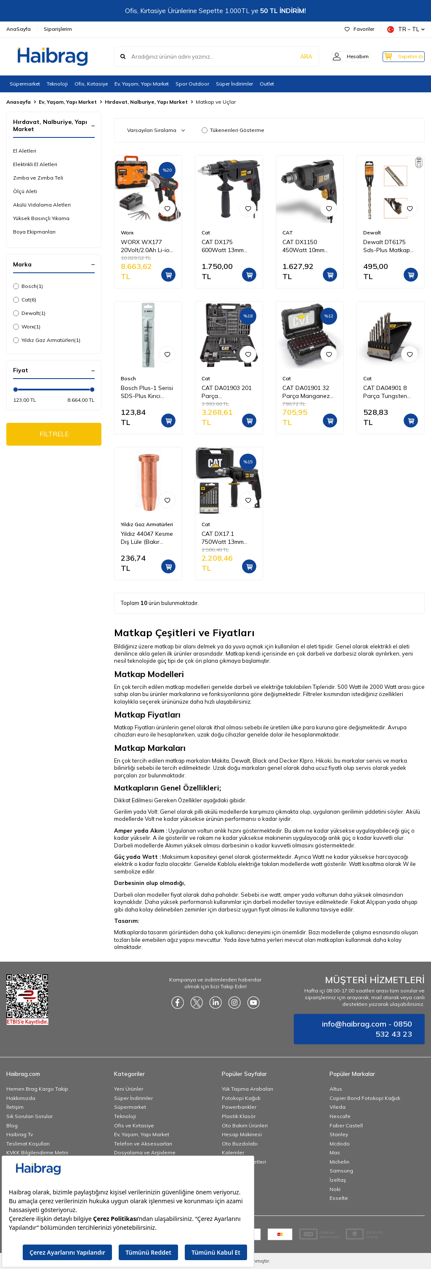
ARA (293, 56)
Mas (335, 1152)
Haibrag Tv (19, 1134)
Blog (12, 1125)
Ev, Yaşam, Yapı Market (141, 84)
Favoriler (359, 29)
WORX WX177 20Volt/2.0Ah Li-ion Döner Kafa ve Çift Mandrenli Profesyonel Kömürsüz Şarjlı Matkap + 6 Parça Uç (147, 246)
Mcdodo (340, 1143)
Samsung (341, 1170)
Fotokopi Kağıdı (241, 1098)
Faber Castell (346, 1125)
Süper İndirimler (234, 84)
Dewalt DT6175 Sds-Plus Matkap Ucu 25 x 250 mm (386, 246)
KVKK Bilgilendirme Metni (37, 1152)
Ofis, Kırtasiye (91, 84)
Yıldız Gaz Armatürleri (46, 340)
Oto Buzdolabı (240, 1143)
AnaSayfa (18, 29)
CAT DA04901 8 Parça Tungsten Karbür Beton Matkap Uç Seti (385, 392)
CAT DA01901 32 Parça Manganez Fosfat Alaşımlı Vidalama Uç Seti (306, 392)
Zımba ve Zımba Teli (38, 178)
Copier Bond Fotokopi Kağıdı (365, 1098)
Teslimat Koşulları (28, 1143)
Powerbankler (239, 1107)
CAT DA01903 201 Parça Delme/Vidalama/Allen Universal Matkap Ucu (229, 392)
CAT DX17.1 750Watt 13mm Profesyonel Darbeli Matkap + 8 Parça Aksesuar (228, 538)
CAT (287, 232)
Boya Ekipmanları (34, 232)
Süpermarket (25, 84)
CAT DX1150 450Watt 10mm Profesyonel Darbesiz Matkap (305, 246)
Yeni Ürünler (128, 1089)
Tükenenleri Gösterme (233, 130)
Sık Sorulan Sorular (29, 1116)
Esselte (339, 1198)
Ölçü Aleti (25, 191)
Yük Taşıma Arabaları (247, 1089)
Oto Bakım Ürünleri (245, 1125)
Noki (335, 1189)
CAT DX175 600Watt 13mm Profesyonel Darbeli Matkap (228, 246)
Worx (26, 326)
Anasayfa (18, 102)
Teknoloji (57, 84)
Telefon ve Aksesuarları (143, 1143)
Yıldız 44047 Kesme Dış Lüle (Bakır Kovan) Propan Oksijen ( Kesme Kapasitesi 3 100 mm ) (147, 538)
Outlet (267, 84)
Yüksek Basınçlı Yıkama (41, 218)
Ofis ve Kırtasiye (134, 1125)
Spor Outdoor (192, 84)
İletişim (15, 1107)
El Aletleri (24, 151)
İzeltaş (338, 1180)
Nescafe (340, 1116)
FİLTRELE (54, 434)
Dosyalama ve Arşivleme (145, 1152)
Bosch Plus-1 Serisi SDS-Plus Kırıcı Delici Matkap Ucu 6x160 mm (147, 392)
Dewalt (29, 313)
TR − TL (406, 29)
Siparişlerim (58, 29)
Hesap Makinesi (242, 1134)
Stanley (339, 1134)
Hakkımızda (20, 1098)
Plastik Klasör (238, 1116)
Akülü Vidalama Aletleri (42, 205)
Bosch (28, 286)
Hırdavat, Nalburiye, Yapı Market (146, 102)
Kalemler (233, 1152)
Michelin (339, 1162)
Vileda (338, 1107)
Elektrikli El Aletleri (35, 164)
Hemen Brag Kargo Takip (37, 1089)
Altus (336, 1089)
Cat (24, 299)
